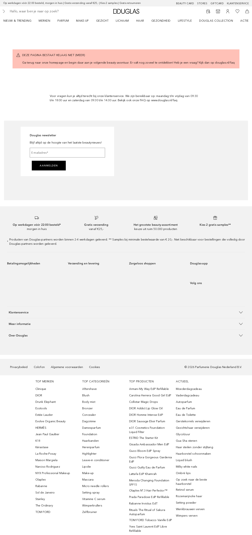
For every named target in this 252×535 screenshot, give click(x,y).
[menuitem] (20, 20)
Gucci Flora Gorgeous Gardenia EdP (150, 459)
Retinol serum (185, 489)
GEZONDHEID (161, 20)
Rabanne (41, 486)
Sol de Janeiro (45, 492)
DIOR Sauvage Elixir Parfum (147, 421)
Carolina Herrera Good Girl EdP (150, 395)
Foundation (89, 434)
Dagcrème (89, 421)
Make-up (88, 473)
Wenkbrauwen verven (190, 509)
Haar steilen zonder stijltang (194, 447)
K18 (37, 440)
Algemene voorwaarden (67, 367)
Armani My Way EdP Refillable (149, 389)
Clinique (40, 389)
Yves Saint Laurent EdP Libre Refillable (148, 529)
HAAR (140, 20)
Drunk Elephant (45, 402)
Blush (85, 395)
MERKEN (44, 20)
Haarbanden (90, 440)
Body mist (88, 402)
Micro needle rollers (95, 486)
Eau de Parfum (185, 408)
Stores (202, 3)
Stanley (40, 499)
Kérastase (42, 447)
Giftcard (217, 3)
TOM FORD (43, 512)
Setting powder (186, 502)
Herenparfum (91, 447)
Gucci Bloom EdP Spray (145, 451)
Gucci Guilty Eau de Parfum (147, 467)
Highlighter (89, 453)
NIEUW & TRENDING (17, 20)
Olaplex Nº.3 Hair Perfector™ (148, 490)
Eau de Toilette (186, 415)
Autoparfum (184, 402)
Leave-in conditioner (95, 460)
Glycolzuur (183, 434)
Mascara (88, 479)
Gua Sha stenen (186, 440)
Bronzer (87, 408)
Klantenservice (238, 3)
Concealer (89, 415)
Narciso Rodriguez (47, 466)
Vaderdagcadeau (187, 395)
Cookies (94, 367)
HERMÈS (40, 428)
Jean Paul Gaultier (47, 434)
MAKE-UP (82, 20)
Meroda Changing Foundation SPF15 (149, 482)
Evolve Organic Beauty (50, 421)
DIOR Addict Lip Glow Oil (146, 408)
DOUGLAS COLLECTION (216, 20)
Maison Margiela (46, 460)
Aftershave (89, 389)
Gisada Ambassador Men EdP (149, 444)
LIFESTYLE (185, 20)
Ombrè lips (183, 473)
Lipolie (86, 466)
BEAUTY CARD (185, 3)
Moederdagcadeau (189, 389)
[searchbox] (38, 11)
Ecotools (41, 408)
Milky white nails (186, 466)
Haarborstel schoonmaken (193, 453)
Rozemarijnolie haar (189, 496)
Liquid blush (184, 460)
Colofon (39, 367)
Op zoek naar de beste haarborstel (191, 482)
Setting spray (91, 492)
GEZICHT (102, 20)
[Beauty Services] (208, 11)
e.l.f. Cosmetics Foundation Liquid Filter (147, 430)
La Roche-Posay (45, 453)
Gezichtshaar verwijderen (193, 428)
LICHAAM (122, 20)
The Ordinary (44, 505)
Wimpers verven (187, 515)
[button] (126, 312)
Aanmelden (49, 165)
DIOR (38, 395)
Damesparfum (91, 428)
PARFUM (63, 20)
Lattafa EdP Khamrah (143, 474)
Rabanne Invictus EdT (143, 503)
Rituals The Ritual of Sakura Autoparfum (147, 512)
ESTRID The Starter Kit (143, 438)
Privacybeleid (19, 367)
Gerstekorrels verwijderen (193, 421)
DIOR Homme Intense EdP (146, 415)
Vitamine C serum (93, 499)
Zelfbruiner (89, 512)
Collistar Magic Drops (143, 402)
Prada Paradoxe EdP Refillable (149, 497)
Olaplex (40, 479)
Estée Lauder (44, 415)
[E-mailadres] (67, 152)
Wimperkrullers (92, 505)
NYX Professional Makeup (52, 473)
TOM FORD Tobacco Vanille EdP (150, 520)
